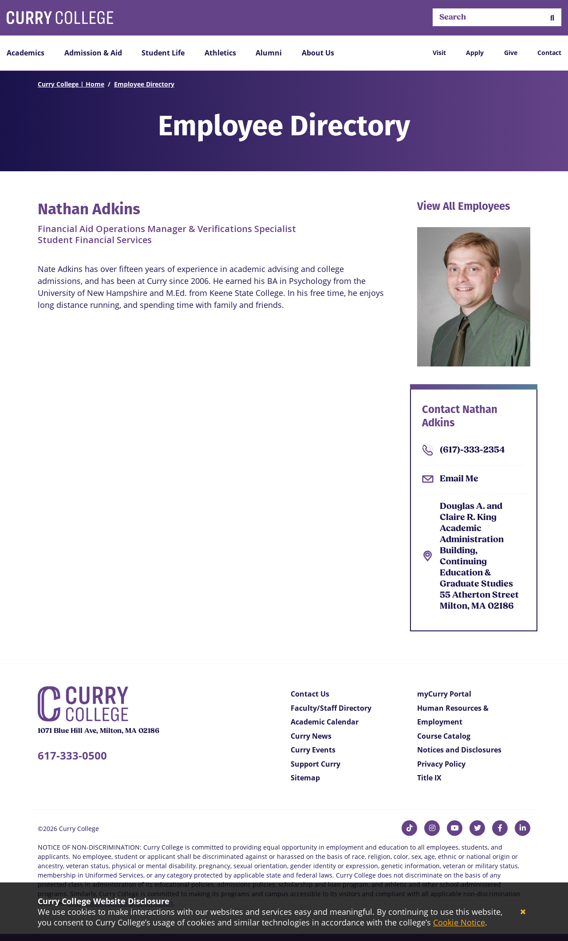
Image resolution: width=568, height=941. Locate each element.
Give (510, 52)
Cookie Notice (459, 922)
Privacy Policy (441, 764)
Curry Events (313, 750)
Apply (475, 52)
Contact (549, 52)
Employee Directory (144, 84)
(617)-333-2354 (472, 450)
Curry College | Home (71, 84)
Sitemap (305, 778)
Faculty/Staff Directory (331, 708)
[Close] (523, 912)
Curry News (311, 736)
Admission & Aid (93, 53)
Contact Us (310, 694)
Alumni (269, 53)
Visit (439, 52)
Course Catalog (443, 736)
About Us (318, 53)
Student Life (163, 53)
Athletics (220, 53)
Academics (25, 53)
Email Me (459, 479)
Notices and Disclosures (459, 750)
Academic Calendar (325, 722)
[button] (552, 17)
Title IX (429, 778)
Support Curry (315, 764)
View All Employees (463, 206)
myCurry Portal (444, 694)
